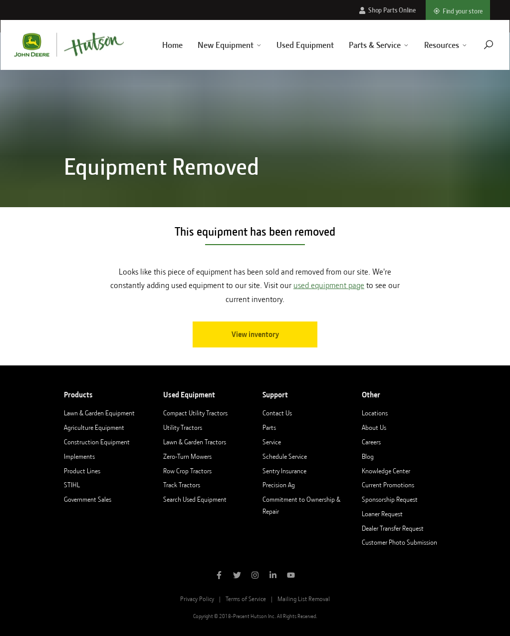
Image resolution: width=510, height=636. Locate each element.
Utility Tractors (182, 427)
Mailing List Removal (303, 599)
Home (160, 45)
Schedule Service (284, 456)
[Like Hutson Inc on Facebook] (219, 576)
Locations (375, 413)
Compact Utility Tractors (195, 413)
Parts (269, 427)
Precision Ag (278, 485)
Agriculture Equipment (94, 427)
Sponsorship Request (390, 499)
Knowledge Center (386, 471)
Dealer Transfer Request (393, 528)
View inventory (255, 334)
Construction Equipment (97, 442)
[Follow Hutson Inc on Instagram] (255, 576)
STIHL (72, 485)
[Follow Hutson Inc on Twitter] (237, 576)
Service (271, 442)
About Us (374, 427)
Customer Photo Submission (399, 542)
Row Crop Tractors (187, 471)
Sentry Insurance (284, 471)
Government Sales (87, 499)
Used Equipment (293, 45)
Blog (368, 456)
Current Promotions (388, 485)
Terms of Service (246, 599)
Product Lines (82, 471)
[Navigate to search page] (476, 44)
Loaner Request (382, 514)
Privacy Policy (197, 599)
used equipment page (328, 285)
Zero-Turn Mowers (187, 456)
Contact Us (277, 413)
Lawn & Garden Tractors (194, 442)
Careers (371, 442)
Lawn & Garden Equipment (99, 413)
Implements (79, 456)
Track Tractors (181, 485)
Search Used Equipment (195, 499)
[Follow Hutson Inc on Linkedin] (273, 576)
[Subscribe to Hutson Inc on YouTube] (291, 576)
